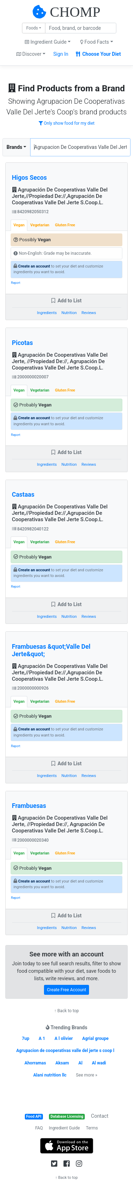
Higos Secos (29, 177)
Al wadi (99, 1063)
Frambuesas (29, 805)
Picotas (22, 342)
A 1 (42, 1038)
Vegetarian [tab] (39, 225)
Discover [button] (28, 54)
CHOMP (75, 12)
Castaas (23, 494)
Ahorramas (35, 1063)
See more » (86, 1075)
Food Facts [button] (94, 42)
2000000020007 (30, 376)
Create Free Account (66, 989)
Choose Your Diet (98, 54)
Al (80, 1063)
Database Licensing (67, 1116)
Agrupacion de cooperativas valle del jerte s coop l (65, 1050)
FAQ (39, 1128)
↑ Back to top (66, 1010)
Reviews (89, 313)
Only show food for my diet (67, 123)
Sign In (60, 54)
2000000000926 (30, 688)
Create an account (34, 266)
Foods (32, 28)
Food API (33, 1116)
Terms (92, 1128)
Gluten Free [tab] (65, 225)
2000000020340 (30, 840)
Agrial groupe (95, 1038)
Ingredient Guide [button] (45, 42)
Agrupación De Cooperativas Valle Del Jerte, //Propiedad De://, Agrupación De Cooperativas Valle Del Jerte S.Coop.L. (60, 361)
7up (25, 1038)
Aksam (62, 1063)
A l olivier (64, 1038)
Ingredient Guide (64, 1128)
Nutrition (69, 313)
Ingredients (47, 313)
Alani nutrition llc (50, 1075)
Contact (100, 1116)
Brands (14, 147)
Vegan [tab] (18, 225)
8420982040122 (30, 529)
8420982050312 (30, 211)
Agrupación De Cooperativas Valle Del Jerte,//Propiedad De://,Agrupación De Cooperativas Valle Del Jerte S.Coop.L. (60, 196)
